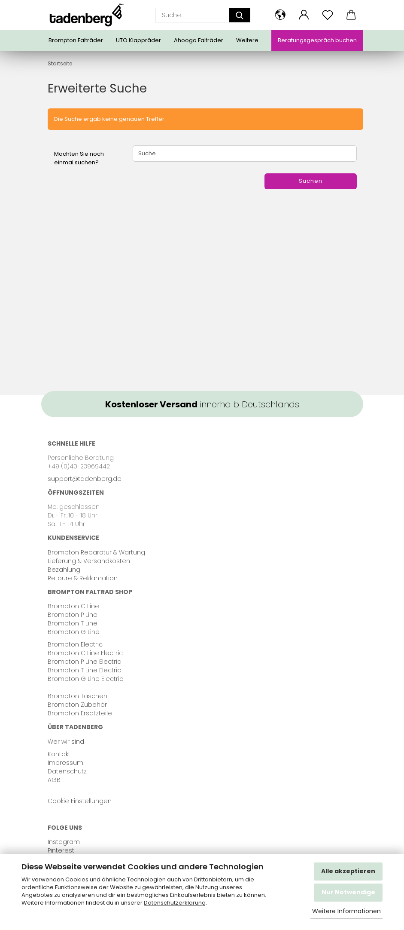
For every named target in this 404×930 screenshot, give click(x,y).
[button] (280, 15)
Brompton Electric (75, 644)
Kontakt (59, 754)
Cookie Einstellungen (80, 801)
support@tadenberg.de (85, 478)
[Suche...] (239, 15)
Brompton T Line (72, 623)
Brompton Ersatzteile (80, 713)
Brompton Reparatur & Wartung (96, 552)
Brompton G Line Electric (85, 678)
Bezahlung (64, 569)
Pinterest (61, 850)
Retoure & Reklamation (83, 578)
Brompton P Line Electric (84, 661)
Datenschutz (67, 771)
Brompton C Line (73, 606)
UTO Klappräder (138, 40)
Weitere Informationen (346, 911)
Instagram (64, 842)
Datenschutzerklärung (175, 903)
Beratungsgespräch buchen (317, 40)
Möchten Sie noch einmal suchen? (79, 158)
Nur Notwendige (348, 892)
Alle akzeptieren (348, 871)
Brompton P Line (72, 614)
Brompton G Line (74, 632)
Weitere (247, 40)
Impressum (65, 762)
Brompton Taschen (77, 696)
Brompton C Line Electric (85, 653)
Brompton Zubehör (77, 704)
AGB (54, 780)
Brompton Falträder (76, 40)
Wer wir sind (66, 741)
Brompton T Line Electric (84, 670)
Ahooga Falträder (198, 40)
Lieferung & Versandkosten (89, 561)
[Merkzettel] (328, 15)
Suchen (310, 181)
